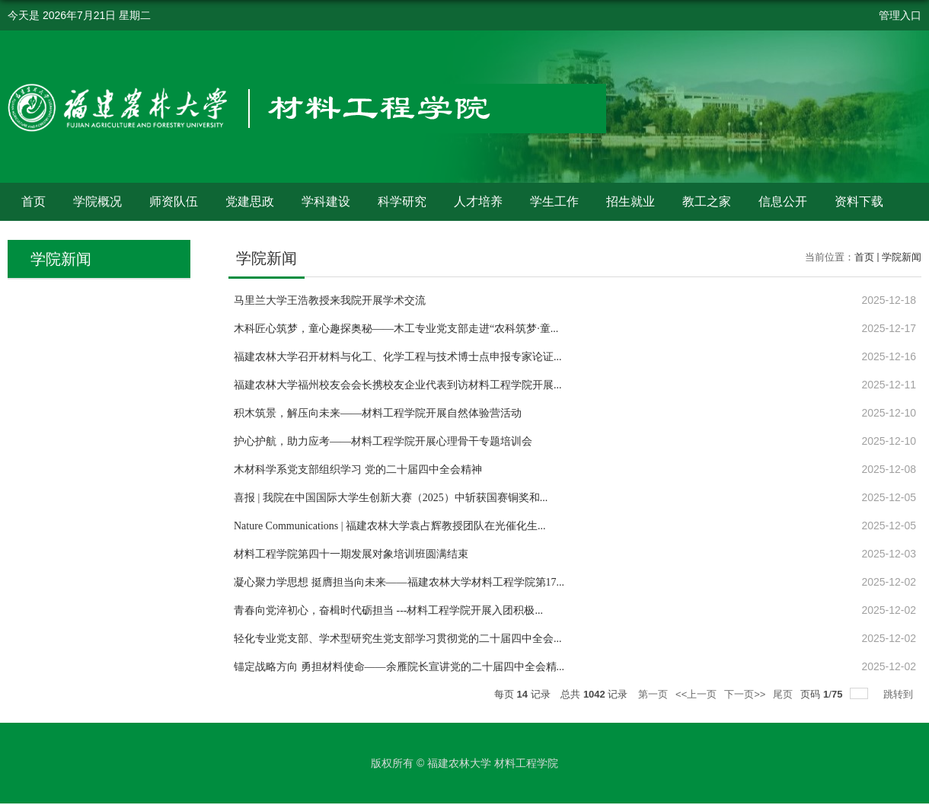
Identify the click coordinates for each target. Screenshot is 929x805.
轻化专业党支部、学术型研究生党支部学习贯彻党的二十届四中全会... (398, 638)
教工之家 (706, 201)
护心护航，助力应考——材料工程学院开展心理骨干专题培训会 (383, 441)
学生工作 (554, 201)
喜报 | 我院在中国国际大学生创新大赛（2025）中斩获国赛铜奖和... (391, 497)
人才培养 (478, 201)
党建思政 (249, 201)
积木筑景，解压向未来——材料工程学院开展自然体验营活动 (378, 413)
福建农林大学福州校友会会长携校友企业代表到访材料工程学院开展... (398, 385)
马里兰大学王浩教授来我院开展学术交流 (330, 300)
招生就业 (630, 201)
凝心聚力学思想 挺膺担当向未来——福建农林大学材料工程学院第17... (399, 582)
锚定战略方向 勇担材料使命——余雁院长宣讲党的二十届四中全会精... (399, 666)
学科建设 (326, 201)
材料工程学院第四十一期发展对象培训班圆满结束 (351, 554)
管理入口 (900, 15)
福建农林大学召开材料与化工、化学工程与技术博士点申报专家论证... (398, 357)
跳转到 (899, 694)
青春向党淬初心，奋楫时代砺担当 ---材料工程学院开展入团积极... (388, 610)
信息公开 (782, 201)
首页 (33, 201)
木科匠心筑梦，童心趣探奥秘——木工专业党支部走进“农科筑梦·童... (396, 328)
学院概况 (97, 201)
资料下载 (859, 201)
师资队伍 (173, 201)
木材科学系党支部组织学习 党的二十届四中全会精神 (358, 469)
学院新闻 (901, 257)
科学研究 (402, 201)
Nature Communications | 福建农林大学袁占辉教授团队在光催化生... (390, 526)
